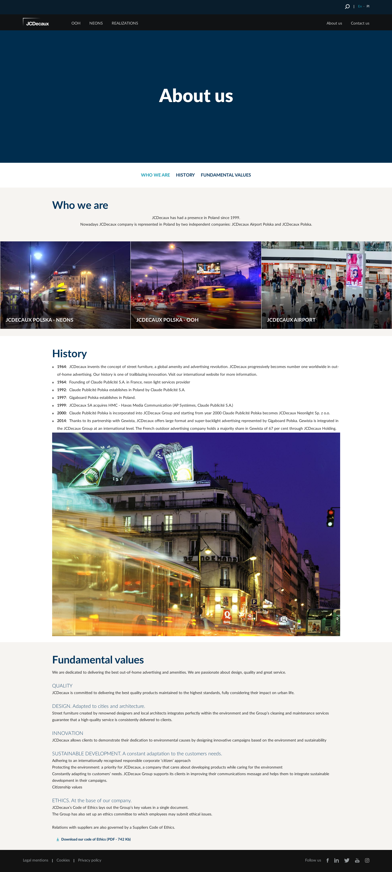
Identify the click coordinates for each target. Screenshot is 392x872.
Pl (368, 6)
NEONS (96, 23)
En (360, 6)
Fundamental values (226, 175)
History (185, 175)
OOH (76, 23)
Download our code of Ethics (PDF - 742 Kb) (96, 839)
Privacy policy (89, 860)
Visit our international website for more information (212, 375)
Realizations (125, 23)
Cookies (63, 860)
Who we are (155, 175)
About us (334, 23)
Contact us (360, 23)
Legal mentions (35, 860)
